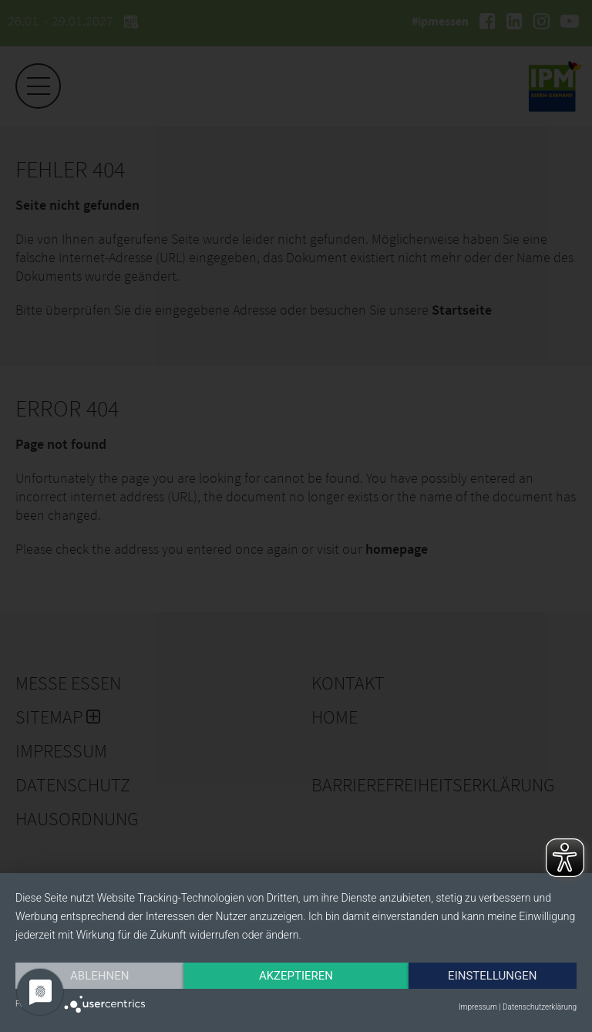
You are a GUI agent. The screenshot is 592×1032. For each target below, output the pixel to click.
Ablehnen (99, 976)
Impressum (478, 1007)
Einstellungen (492, 976)
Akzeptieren (296, 976)
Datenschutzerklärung (540, 1007)
